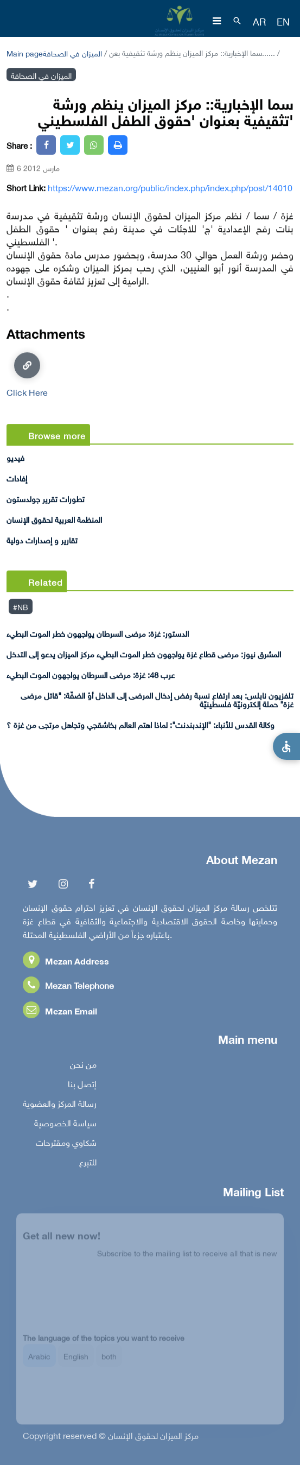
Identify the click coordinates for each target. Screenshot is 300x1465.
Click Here (27, 374)
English (75, 1361)
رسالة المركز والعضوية (60, 1105)
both (109, 1361)
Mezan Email (60, 1013)
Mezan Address (66, 963)
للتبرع (88, 1164)
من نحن (83, 1066)
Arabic (39, 1361)
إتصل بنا (82, 1086)
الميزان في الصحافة (72, 52)
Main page (25, 52)
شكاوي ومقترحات (66, 1144)
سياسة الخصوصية (65, 1125)
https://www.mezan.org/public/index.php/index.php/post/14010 (170, 187)
